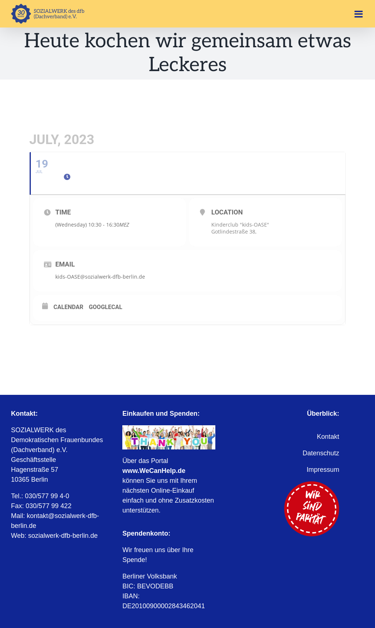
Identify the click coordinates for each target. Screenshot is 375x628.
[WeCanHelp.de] (168, 428)
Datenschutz (320, 453)
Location (227, 212)
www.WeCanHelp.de (153, 470)
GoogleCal (105, 307)
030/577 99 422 (48, 506)
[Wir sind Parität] (311, 484)
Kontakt (328, 436)
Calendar (68, 307)
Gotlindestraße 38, (234, 231)
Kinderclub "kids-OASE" (240, 224)
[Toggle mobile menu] (359, 14)
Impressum (323, 469)
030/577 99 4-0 (47, 496)
